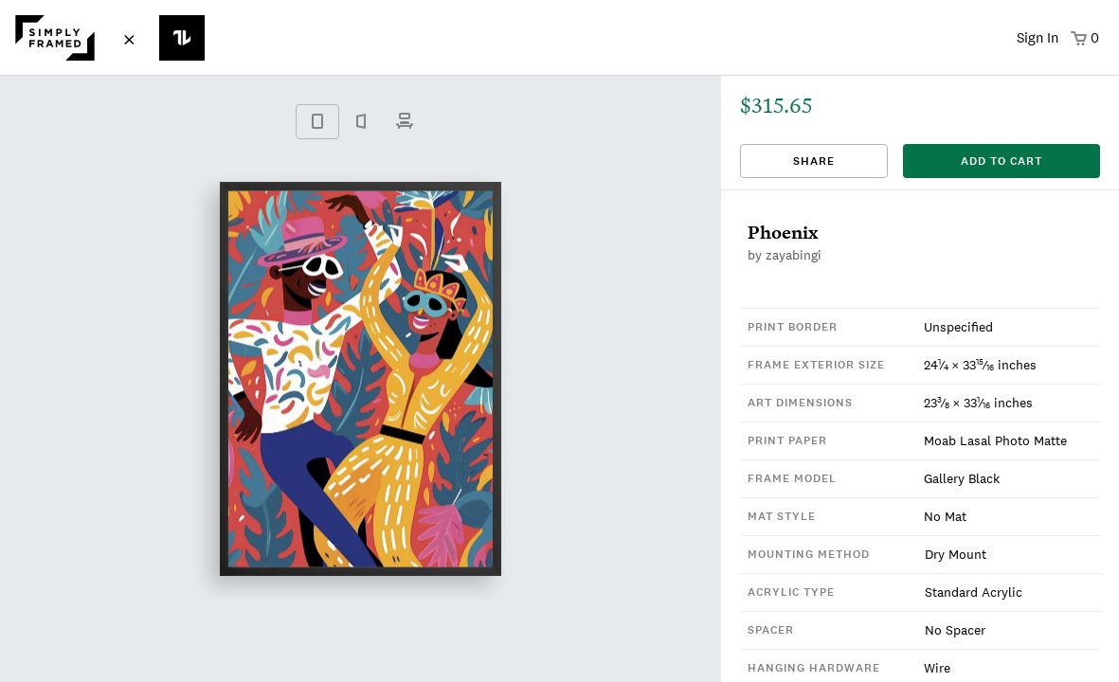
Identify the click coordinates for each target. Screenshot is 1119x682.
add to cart (1001, 161)
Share (814, 161)
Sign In (1037, 37)
